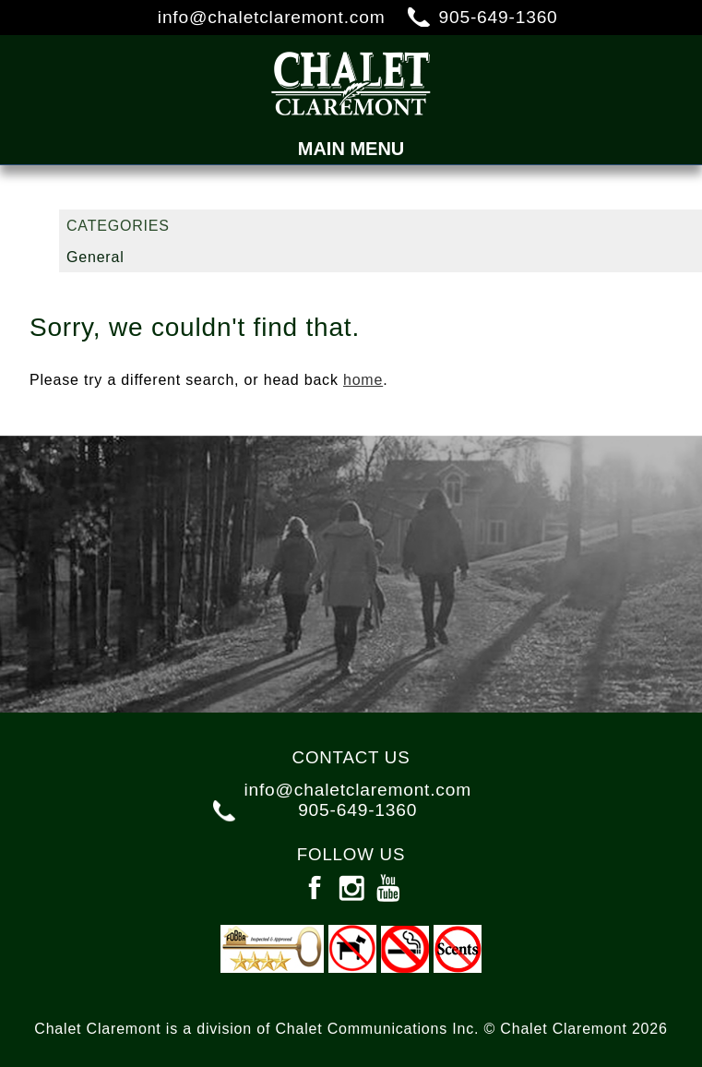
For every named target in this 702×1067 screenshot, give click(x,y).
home (363, 380)
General (95, 257)
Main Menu (351, 148)
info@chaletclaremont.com (272, 17)
